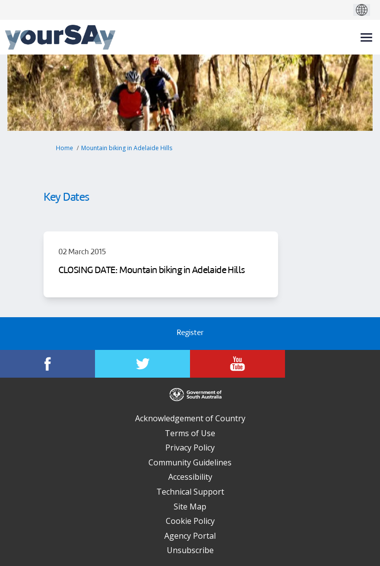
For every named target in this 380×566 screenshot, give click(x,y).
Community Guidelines (190, 462)
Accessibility (190, 476)
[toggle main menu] (366, 37)
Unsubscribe (190, 550)
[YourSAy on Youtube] (237, 364)
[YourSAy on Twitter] (142, 364)
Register (190, 333)
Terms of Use (190, 433)
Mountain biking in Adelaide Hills (126, 148)
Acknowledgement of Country (190, 418)
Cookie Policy (190, 520)
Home (64, 148)
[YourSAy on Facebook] (47, 364)
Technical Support (190, 491)
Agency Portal (190, 535)
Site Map (190, 506)
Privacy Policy (190, 447)
